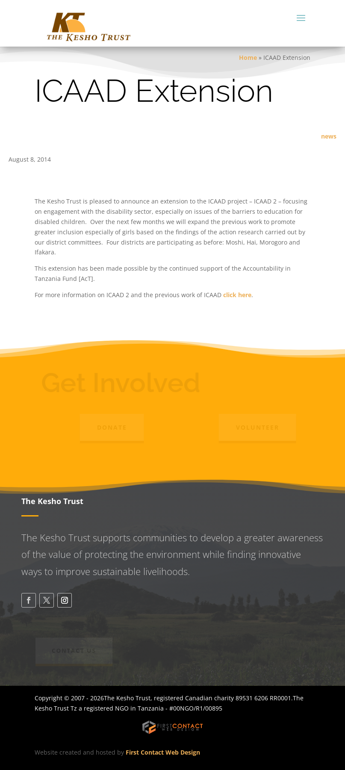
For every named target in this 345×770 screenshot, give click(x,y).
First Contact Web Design (163, 752)
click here (237, 295)
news (328, 136)
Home (248, 57)
